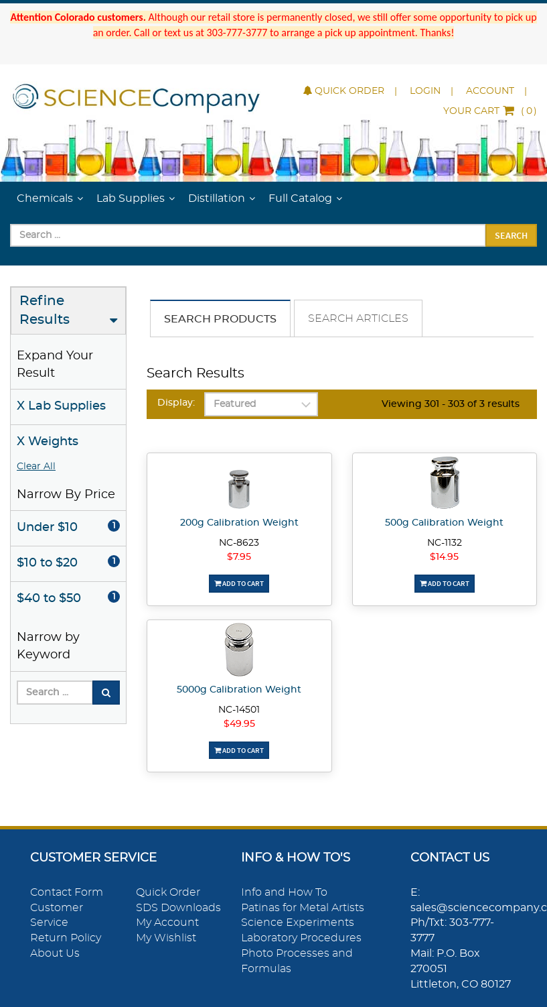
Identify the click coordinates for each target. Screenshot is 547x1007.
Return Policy (65, 938)
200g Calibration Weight (239, 523)
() (490, 111)
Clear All (36, 466)
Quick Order (343, 91)
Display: (176, 403)
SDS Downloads (178, 907)
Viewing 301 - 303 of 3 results (451, 404)
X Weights (47, 442)
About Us (55, 953)
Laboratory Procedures (301, 938)
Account (490, 91)
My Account (167, 922)
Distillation (216, 198)
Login (425, 91)
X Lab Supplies (61, 406)
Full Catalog (300, 198)
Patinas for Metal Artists (302, 907)
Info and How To (284, 892)
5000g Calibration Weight (239, 690)
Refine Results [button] (44, 310)
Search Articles (358, 318)
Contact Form (66, 892)
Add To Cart (239, 583)
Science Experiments (297, 922)
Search (511, 235)
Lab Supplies (130, 198)
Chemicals (45, 198)
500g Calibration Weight (444, 523)
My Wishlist (166, 938)
